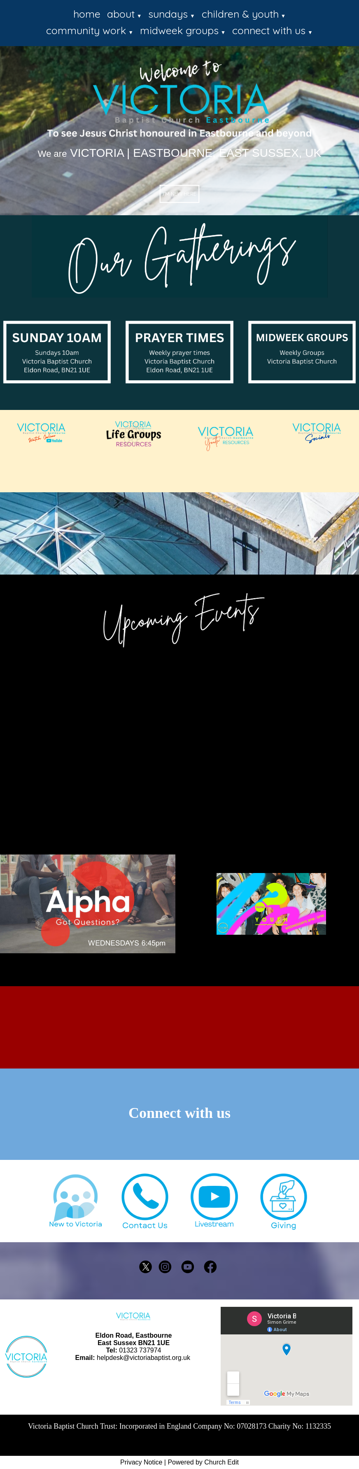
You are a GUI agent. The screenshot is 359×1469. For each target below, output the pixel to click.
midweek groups (179, 30)
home (86, 13)
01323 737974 (140, 1350)
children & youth (240, 13)
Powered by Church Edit (203, 1462)
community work (86, 30)
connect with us (268, 30)
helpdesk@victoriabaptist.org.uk (143, 1357)
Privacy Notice (141, 1462)
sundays (168, 13)
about (121, 13)
